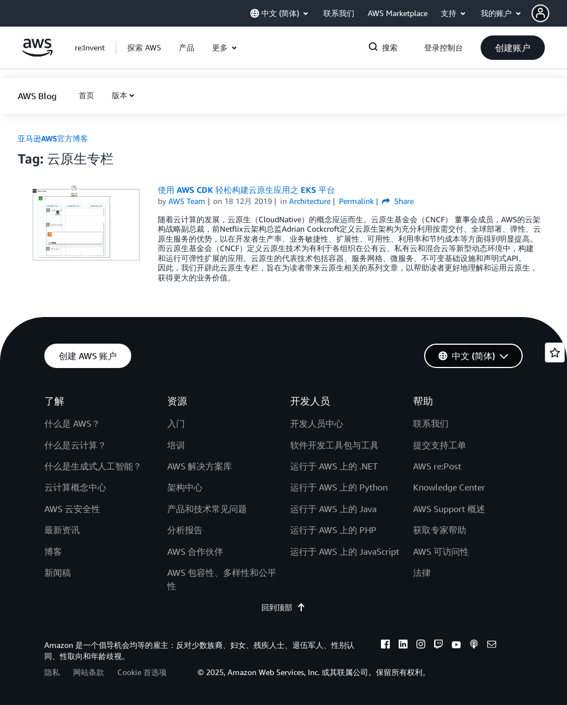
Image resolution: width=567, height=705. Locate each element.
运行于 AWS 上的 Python (339, 487)
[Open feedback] (555, 352)
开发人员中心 (316, 423)
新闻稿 (57, 572)
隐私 (52, 672)
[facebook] (385, 646)
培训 (176, 445)
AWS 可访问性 (441, 551)
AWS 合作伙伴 (195, 551)
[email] (491, 646)
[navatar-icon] (540, 13)
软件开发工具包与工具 (334, 445)
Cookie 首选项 (142, 672)
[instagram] (420, 646)
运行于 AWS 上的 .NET (334, 466)
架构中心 (185, 487)
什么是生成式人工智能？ (93, 466)
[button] (549, 13)
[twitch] (438, 646)
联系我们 (431, 423)
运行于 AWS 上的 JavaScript (344, 551)
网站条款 (88, 672)
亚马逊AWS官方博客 (53, 138)
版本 (119, 95)
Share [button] (398, 201)
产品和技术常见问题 (207, 508)
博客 (53, 551)
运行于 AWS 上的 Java (333, 508)
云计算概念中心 (75, 487)
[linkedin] (403, 646)
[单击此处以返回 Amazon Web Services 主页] (37, 53)
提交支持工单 (439, 445)
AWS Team (186, 201)
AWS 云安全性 (72, 508)
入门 (176, 423)
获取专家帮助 (439, 529)
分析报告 (185, 529)
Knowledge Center (449, 487)
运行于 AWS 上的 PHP (333, 529)
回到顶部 (283, 607)
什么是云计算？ (75, 445)
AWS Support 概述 (449, 508)
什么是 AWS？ (72, 423)
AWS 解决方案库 (199, 466)
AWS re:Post (437, 466)
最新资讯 (62, 529)
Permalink (356, 201)
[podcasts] (474, 646)
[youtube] (456, 646)
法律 (422, 572)
